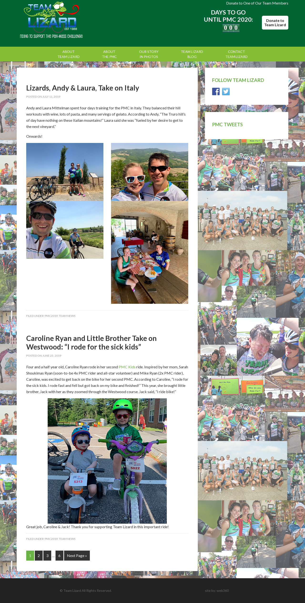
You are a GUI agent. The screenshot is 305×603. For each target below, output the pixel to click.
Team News (67, 316)
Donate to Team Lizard (275, 22)
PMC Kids (127, 367)
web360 (223, 590)
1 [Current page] (30, 555)
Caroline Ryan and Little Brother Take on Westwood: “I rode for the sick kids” (91, 342)
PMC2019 (51, 316)
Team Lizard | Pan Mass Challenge (57, 20)
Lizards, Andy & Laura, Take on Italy (82, 87)
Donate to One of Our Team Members (257, 3)
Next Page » (77, 555)
